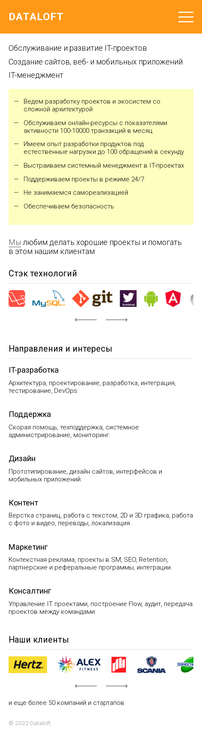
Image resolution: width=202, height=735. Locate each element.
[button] (86, 319)
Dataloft (36, 17)
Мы (15, 242)
